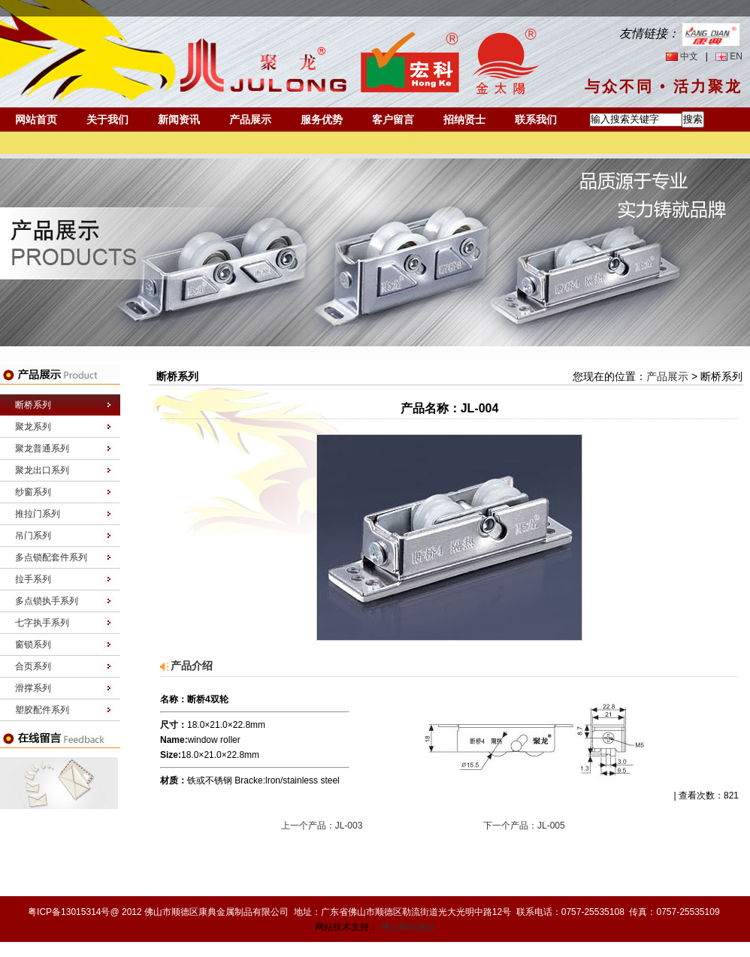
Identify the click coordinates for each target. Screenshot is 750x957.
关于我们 (107, 119)
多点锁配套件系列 (51, 557)
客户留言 (393, 119)
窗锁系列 (33, 644)
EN (736, 56)
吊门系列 (33, 535)
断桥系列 (33, 405)
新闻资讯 (179, 119)
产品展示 (250, 119)
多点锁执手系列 (46, 601)
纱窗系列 (33, 492)
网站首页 (36, 119)
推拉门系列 (37, 514)
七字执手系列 (42, 622)
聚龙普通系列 (42, 448)
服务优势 (322, 119)
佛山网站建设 (408, 927)
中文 (689, 56)
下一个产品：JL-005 (524, 825)
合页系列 (33, 666)
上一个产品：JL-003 (322, 825)
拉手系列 (33, 579)
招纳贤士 (464, 119)
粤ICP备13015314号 (69, 912)
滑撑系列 (33, 688)
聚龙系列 (33, 426)
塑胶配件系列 (42, 710)
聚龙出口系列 (42, 470)
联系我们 (536, 119)
